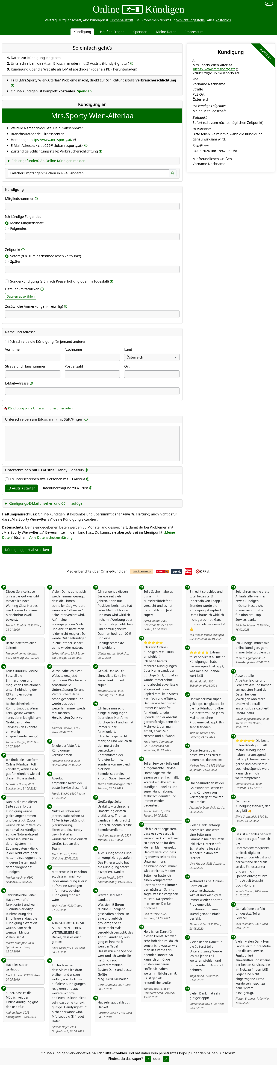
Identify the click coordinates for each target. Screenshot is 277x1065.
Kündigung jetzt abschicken (27, 549)
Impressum (194, 31)
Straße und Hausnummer (25, 366)
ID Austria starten (21, 488)
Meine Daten (166, 31)
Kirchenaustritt (121, 20)
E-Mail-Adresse (17, 383)
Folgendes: (19, 228)
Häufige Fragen (112, 31)
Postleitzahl (74, 366)
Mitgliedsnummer (19, 198)
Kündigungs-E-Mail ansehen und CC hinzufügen (46, 503)
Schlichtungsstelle (190, 20)
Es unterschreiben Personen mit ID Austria (47, 479)
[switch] (269, 4)
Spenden (140, 31)
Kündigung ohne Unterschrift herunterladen (40, 408)
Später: (16, 261)
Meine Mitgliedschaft (27, 223)
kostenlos (223, 20)
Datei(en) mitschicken (22, 289)
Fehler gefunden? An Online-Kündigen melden (48, 160)
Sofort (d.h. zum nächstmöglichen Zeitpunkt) (45, 256)
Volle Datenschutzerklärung (51, 537)
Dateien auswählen (21, 296)
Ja (148, 1059)
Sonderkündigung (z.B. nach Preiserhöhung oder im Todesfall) (59, 281)
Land (128, 349)
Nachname (73, 349)
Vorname (12, 349)
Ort (126, 366)
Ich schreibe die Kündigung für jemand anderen (48, 341)
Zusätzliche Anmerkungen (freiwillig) (34, 306)
